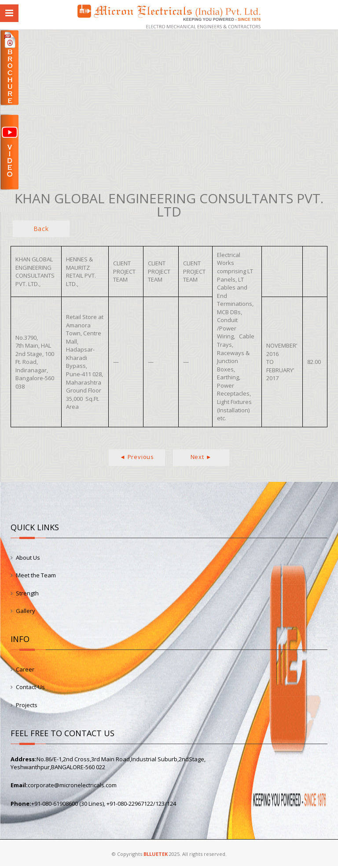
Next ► (201, 457)
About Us (28, 557)
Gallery (25, 611)
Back (41, 228)
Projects (26, 705)
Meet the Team (36, 575)
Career (25, 669)
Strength (27, 593)
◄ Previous (137, 457)
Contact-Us (30, 687)
